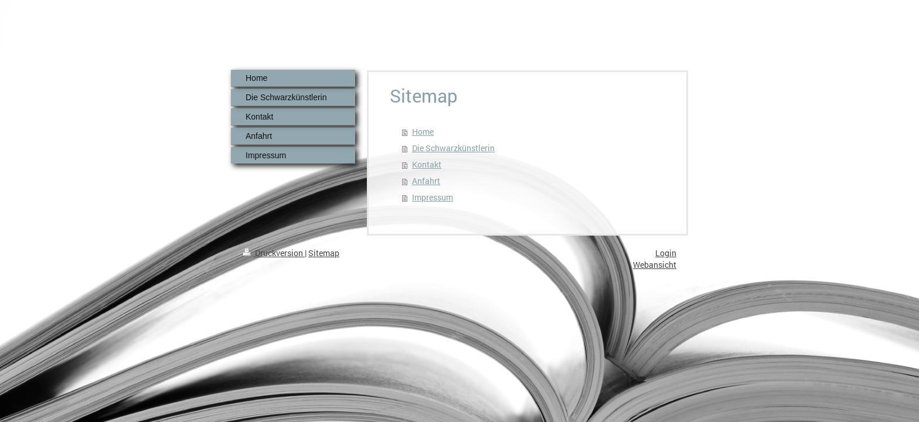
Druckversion (274, 252)
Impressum (432, 197)
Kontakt (426, 164)
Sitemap (323, 252)
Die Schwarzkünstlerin (453, 148)
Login (665, 252)
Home (423, 131)
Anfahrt (426, 180)
